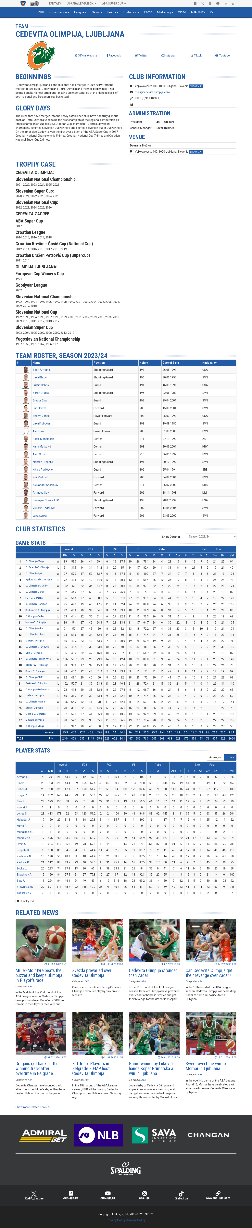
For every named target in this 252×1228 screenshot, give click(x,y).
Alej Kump (39, 431)
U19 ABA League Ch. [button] (80, 3)
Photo (148, 12)
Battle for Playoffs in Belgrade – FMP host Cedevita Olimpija (91, 1068)
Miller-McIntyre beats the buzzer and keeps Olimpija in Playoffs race (39, 975)
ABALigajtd (107, 1195)
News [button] (96, 12)
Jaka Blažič (40, 377)
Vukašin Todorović (44, 508)
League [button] (79, 12)
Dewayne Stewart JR (46, 500)
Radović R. (23, 862)
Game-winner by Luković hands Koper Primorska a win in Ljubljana (151, 1068)
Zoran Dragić (41, 392)
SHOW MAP (196, 86)
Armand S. (23, 777)
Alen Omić (39, 454)
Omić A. (21, 844)
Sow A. (21, 880)
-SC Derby (36, 585)
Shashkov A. (24, 874)
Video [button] (182, 12)
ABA (30, 986)
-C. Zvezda (37, 646)
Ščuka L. (22, 868)
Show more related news (33, 1107)
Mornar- (35, 622)
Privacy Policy (116, 1220)
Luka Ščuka (40, 515)
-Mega (34, 561)
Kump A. (22, 825)
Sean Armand (41, 369)
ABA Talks (198, 12)
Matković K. (24, 838)
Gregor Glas (40, 400)
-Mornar (35, 701)
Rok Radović (40, 477)
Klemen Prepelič (43, 461)
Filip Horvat (39, 408)
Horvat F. (22, 807)
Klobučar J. (23, 819)
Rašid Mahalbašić (43, 438)
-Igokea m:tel (38, 659)
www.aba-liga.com (218, 1195)
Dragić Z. (22, 795)
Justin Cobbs (41, 385)
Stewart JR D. (25, 886)
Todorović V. (24, 892)
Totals (230, 757)
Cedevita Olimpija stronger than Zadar (153, 973)
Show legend (25, 901)
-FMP (34, 677)
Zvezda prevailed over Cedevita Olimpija (92, 973)
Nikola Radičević (43, 469)
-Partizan (36, 604)
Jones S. (22, 813)
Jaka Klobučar (41, 423)
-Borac (34, 591)
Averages (215, 757)
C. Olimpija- (34, 616)
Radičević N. (24, 856)
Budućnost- (37, 610)
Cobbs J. (22, 789)
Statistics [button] (130, 12)
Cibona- (35, 714)
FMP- (34, 598)
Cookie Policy (136, 1220)
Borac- (34, 671)
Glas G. (21, 801)
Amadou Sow (41, 492)
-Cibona (35, 634)
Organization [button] (58, 12)
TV (211, 12)
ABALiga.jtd (70, 1195)
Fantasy (55, 3)
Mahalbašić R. (25, 831)
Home (40, 12)
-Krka (34, 628)
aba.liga (144, 1195)
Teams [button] (111, 12)
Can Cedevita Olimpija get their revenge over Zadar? (209, 973)
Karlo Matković (42, 446)
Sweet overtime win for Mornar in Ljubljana (206, 1066)
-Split (34, 573)
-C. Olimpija (37, 567)
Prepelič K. (23, 850)
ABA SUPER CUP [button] (113, 3)
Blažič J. (22, 783)
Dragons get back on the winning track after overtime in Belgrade (37, 1068)
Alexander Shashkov (45, 485)
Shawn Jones (41, 415)
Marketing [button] (164, 12)
